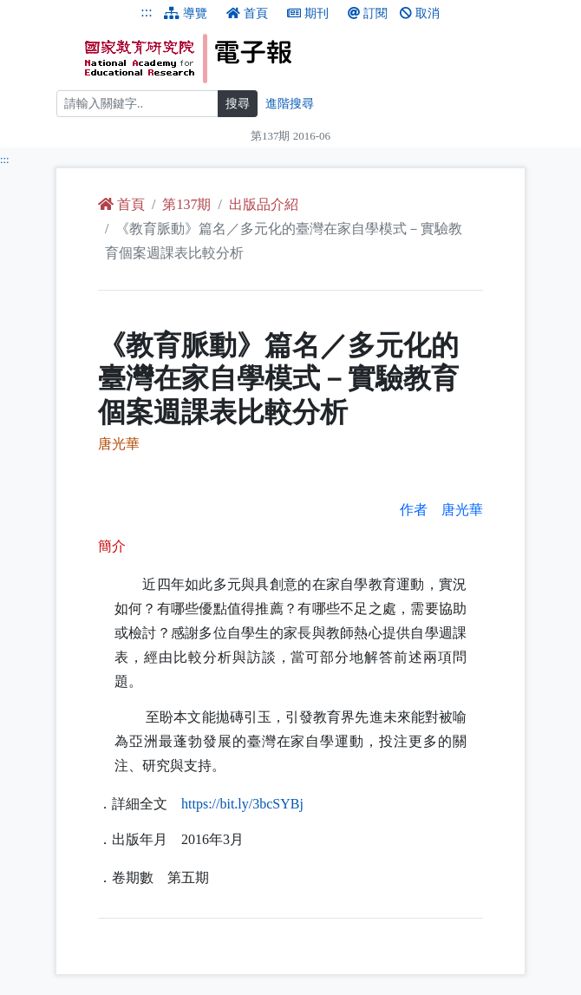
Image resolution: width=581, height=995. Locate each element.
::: (146, 11)
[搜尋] (137, 103)
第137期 (186, 204)
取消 (420, 13)
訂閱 (368, 13)
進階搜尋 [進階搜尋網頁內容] (289, 103)
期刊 (308, 13)
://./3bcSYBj (242, 803)
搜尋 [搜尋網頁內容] (237, 103)
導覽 (185, 13)
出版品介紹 (263, 204)
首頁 (247, 13)
